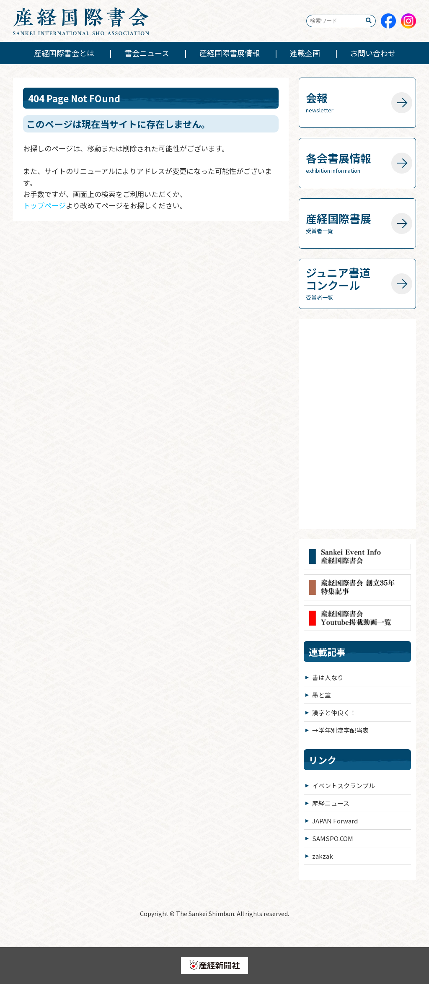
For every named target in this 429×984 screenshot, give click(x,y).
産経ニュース (330, 803)
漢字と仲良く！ (334, 712)
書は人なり (328, 677)
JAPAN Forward (335, 820)
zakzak (322, 856)
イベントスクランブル (343, 785)
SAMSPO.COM (332, 838)
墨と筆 (321, 695)
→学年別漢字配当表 (340, 730)
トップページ (44, 205)
